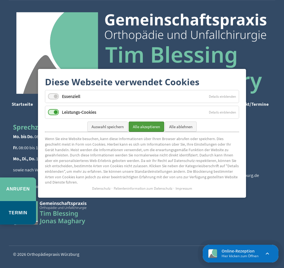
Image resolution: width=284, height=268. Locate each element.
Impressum (184, 186)
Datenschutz (101, 186)
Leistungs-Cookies (79, 110)
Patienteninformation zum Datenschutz (143, 186)
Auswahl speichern (108, 125)
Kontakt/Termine (251, 104)
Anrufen (18, 189)
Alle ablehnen (180, 125)
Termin (18, 212)
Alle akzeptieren (146, 125)
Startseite (22, 104)
